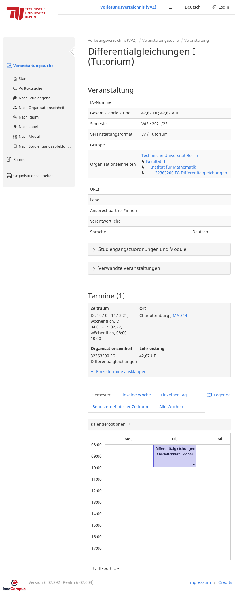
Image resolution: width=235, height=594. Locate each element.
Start (19, 78)
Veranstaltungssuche (30, 65)
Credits (225, 582)
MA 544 (179, 315)
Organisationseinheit (111, 348)
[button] (193, 464)
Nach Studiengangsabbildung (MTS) (43, 146)
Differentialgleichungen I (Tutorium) (186, 448)
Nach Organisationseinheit (38, 107)
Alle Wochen (171, 406)
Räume (15, 159)
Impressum (200, 582)
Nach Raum (25, 117)
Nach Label (25, 126)
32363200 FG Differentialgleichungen (191, 172)
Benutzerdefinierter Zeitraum (120, 406)
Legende (219, 395)
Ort (142, 308)
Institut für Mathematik (173, 167)
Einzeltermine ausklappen (119, 371)
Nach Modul (26, 136)
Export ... (106, 568)
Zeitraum (100, 308)
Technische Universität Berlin (169, 155)
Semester (101, 395)
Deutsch (193, 7)
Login (220, 7)
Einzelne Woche (135, 395)
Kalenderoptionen (109, 424)
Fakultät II (155, 161)
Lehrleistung (151, 348)
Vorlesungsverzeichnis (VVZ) (128, 7)
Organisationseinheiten (30, 175)
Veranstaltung (196, 40)
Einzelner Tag (174, 395)
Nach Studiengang (31, 97)
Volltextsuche (27, 88)
